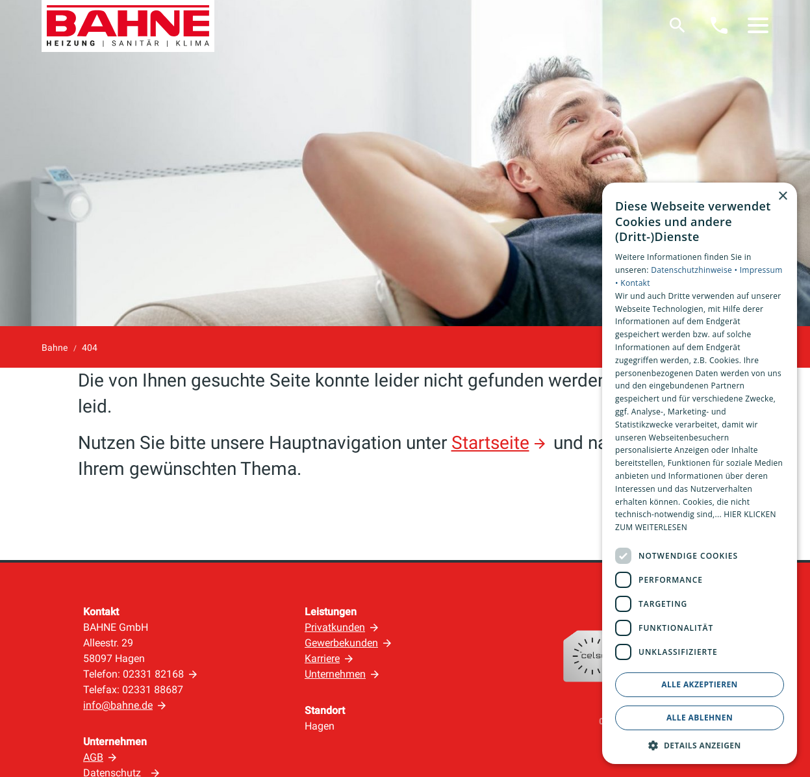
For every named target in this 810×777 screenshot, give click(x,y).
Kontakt (635, 282)
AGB (93, 757)
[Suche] (677, 25)
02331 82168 (153, 674)
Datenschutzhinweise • (695, 269)
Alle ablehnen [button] (699, 717)
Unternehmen (335, 674)
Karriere (322, 658)
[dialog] (699, 473)
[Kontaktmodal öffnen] (719, 25)
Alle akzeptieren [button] (699, 684)
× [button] (782, 196)
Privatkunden (335, 627)
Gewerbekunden (341, 643)
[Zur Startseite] (128, 26)
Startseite (490, 442)
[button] (758, 25)
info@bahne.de (118, 705)
